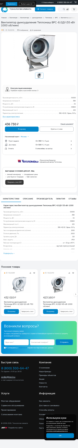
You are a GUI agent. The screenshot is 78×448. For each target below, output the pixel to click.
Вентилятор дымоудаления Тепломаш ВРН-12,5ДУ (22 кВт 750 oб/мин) (18, 304)
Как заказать (44, 401)
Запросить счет (27, 311)
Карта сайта (44, 428)
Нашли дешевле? (66, 124)
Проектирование (8, 410)
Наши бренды (45, 371)
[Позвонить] (74, 2)
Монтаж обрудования (10, 401)
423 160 (49, 297)
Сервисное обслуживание (12, 405)
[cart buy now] (74, 9)
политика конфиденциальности (57, 431)
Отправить (64, 342)
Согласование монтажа (11, 414)
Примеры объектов (47, 375)
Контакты (43, 387)
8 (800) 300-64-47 (64, 2)
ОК (60, 436)
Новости (43, 383)
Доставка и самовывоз (49, 405)
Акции (41, 379)
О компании (44, 368)
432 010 (10, 297)
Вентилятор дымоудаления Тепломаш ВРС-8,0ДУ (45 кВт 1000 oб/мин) (57, 304)
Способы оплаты (46, 410)
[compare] (67, 9)
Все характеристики (11, 117)
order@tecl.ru (8, 377)
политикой (23, 348)
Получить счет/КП (14, 182)
